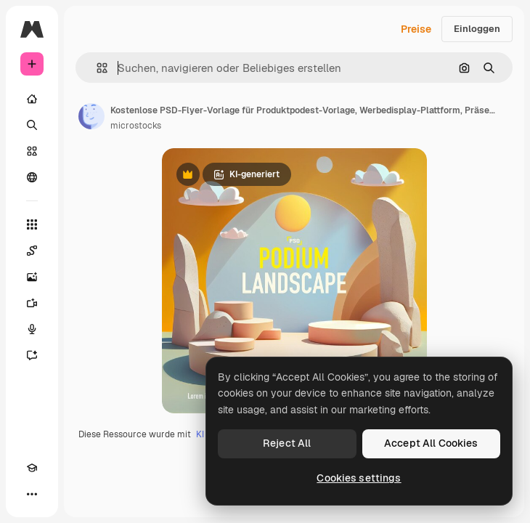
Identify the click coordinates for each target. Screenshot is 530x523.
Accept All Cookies (431, 443)
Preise (416, 29)
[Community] (32, 177)
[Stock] (32, 151)
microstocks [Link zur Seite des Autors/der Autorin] (135, 125)
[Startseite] (32, 98)
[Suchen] (32, 125)
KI (200, 434)
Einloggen (477, 29)
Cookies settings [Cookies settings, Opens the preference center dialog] (359, 478)
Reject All (287, 443)
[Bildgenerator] (32, 276)
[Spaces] (32, 250)
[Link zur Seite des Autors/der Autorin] (91, 116)
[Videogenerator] (32, 303)
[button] (96, 67)
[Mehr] (32, 494)
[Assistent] (32, 355)
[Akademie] (32, 467)
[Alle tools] (32, 224)
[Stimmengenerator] (32, 329)
